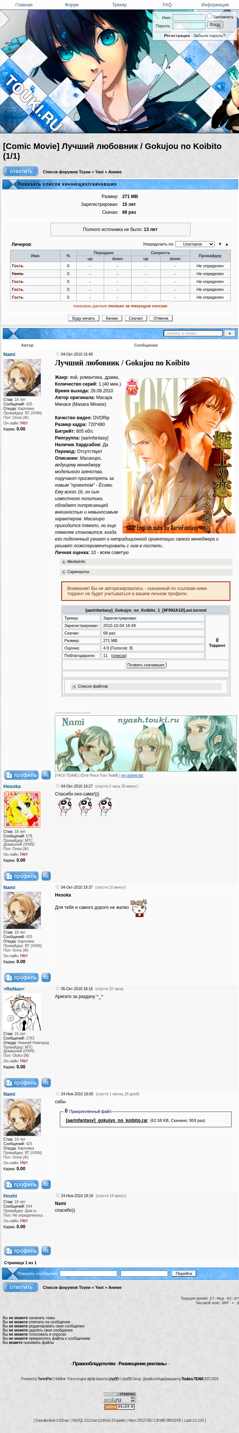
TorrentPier (45, 1379)
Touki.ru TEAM (192, 1379)
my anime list (132, 775)
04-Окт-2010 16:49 (77, 354)
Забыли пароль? (209, 35)
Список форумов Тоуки (67, 172)
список (119, 655)
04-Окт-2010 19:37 (77, 887)
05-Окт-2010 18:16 (77, 989)
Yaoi (99, 172)
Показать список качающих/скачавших (67, 184)
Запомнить (220, 17)
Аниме (115, 172)
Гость (18, 266)
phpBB (113, 1379)
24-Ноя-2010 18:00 (77, 1094)
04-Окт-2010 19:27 (77, 786)
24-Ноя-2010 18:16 (77, 1196)
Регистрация (177, 35)
